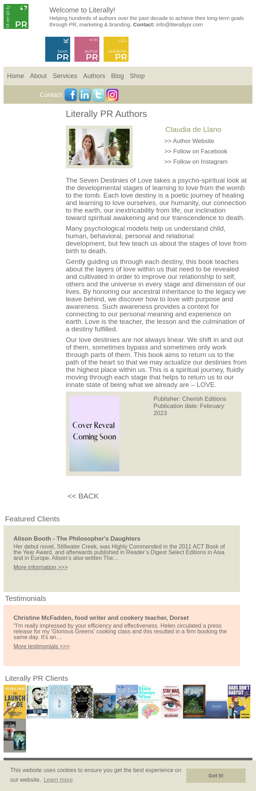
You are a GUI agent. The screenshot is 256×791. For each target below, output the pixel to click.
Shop (137, 76)
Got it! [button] (216, 776)
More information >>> (41, 567)
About (38, 76)
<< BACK (83, 496)
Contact (51, 94)
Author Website (193, 141)
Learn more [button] (58, 780)
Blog (117, 76)
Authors (94, 76)
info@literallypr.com (179, 24)
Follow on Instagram (200, 161)
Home (15, 76)
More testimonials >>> (42, 646)
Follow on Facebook (200, 151)
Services (65, 76)
